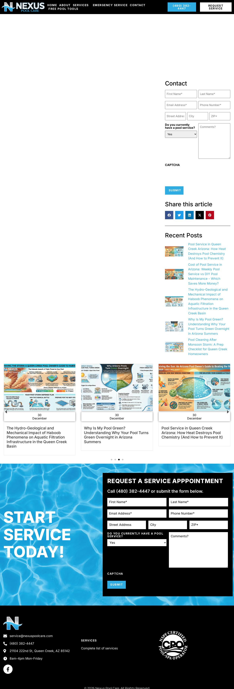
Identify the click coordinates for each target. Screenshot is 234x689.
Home (52, 5)
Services (82, 5)
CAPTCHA (172, 162)
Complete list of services (99, 645)
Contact (138, 5)
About (65, 5)
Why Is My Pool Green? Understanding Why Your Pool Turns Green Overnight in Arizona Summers (116, 432)
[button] (169, 213)
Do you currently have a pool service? (180, 124)
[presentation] (193, 173)
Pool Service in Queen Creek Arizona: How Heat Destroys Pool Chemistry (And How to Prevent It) (192, 430)
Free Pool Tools (63, 9)
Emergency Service (110, 5)
